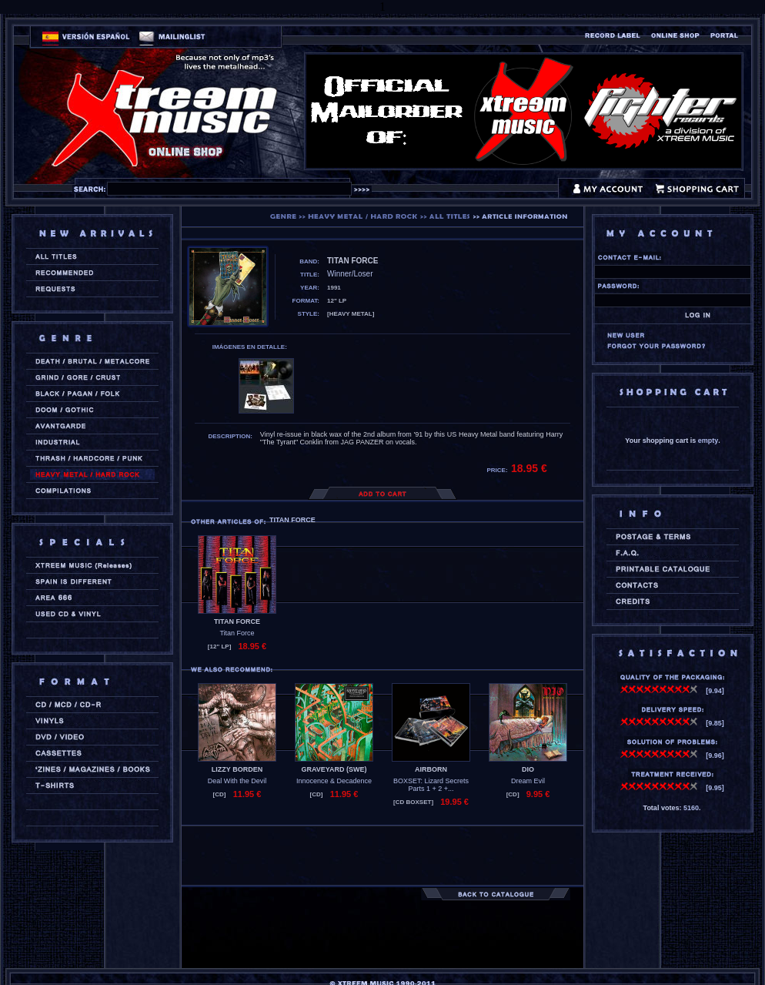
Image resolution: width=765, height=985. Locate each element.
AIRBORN (431, 769)
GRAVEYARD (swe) (333, 769)
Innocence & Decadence (334, 781)
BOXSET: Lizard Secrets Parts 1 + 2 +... (431, 784)
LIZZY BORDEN (237, 769)
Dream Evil (528, 781)
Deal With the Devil (237, 781)
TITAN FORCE (237, 621)
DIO (528, 769)
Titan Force (236, 633)
